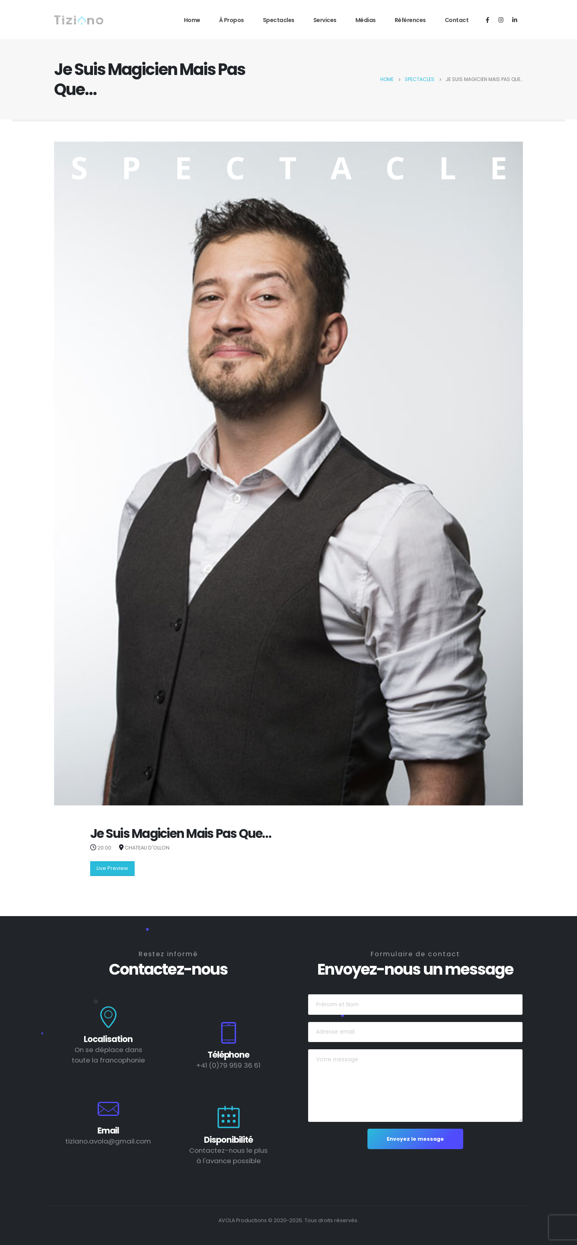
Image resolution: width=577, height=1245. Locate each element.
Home (192, 20)
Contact (457, 20)
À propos (231, 20)
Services (325, 20)
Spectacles (279, 20)
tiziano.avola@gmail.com (108, 1141)
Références (410, 20)
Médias (365, 20)
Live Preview (112, 868)
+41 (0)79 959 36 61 (228, 1065)
